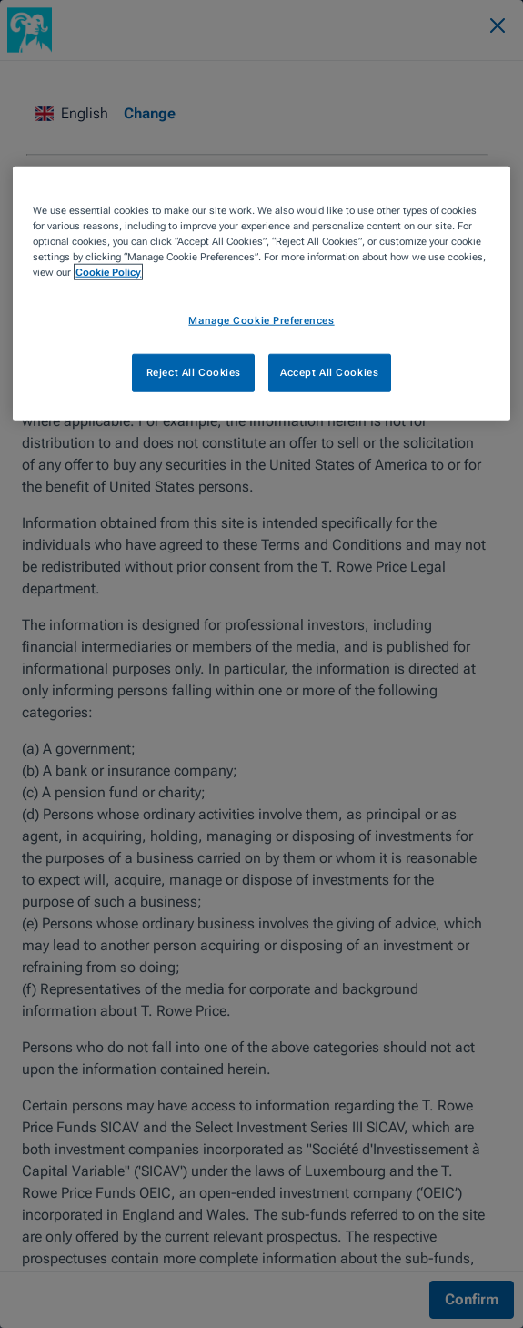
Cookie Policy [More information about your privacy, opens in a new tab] (108, 272)
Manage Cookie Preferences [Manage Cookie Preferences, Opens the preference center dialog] (261, 320)
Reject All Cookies (193, 372)
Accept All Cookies (329, 372)
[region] (261, 294)
